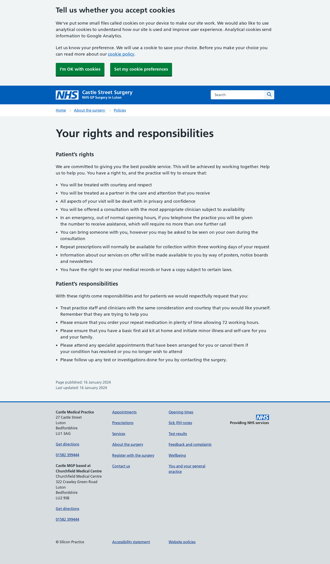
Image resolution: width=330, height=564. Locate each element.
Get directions (67, 444)
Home (61, 110)
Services (118, 433)
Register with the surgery (133, 455)
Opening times (181, 412)
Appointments (124, 412)
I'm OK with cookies (80, 69)
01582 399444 (67, 455)
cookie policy (121, 54)
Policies (120, 110)
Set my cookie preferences (141, 69)
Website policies (182, 542)
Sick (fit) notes (180, 422)
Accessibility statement (131, 542)
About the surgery (90, 110)
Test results (178, 433)
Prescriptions (122, 422)
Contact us (121, 466)
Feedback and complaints (190, 444)
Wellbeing (177, 455)
